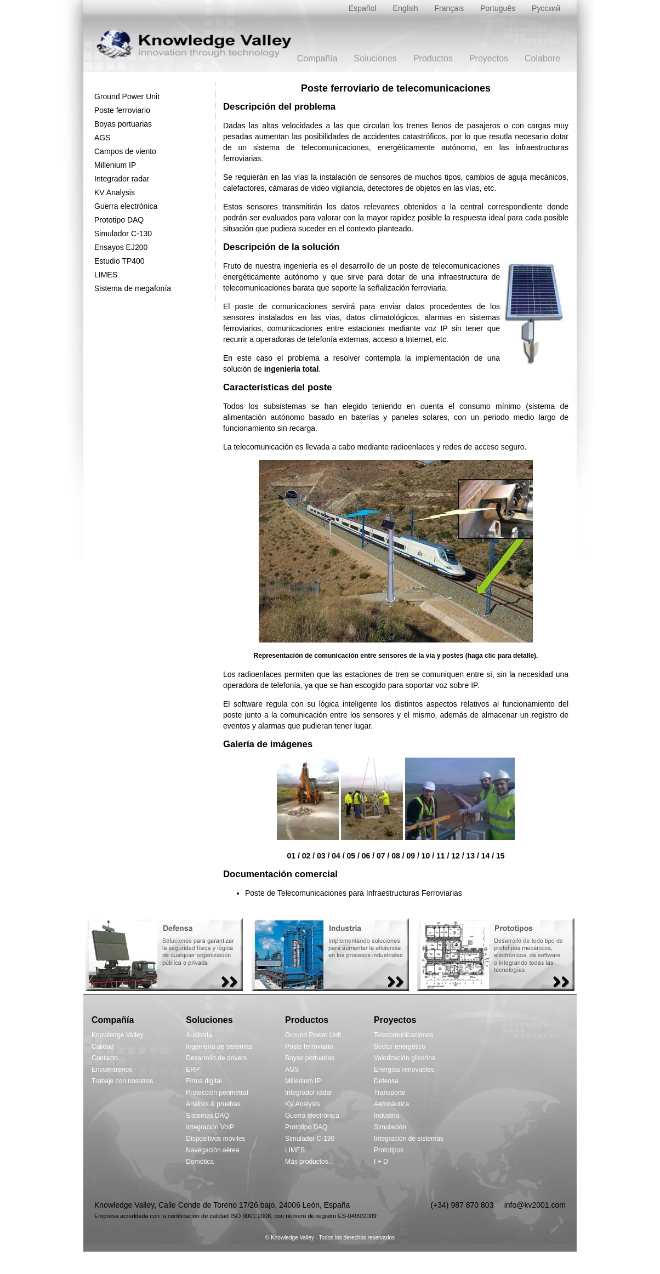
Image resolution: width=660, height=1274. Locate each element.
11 (440, 855)
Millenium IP (115, 165)
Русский (546, 8)
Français (449, 8)
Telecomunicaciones (403, 1035)
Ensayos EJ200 (120, 247)
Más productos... (309, 1161)
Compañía (317, 58)
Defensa (386, 1081)
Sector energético (399, 1046)
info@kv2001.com (535, 1205)
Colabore (542, 58)
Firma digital (203, 1081)
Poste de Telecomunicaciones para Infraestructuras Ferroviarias (353, 893)
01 (291, 855)
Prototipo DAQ (119, 219)
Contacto (105, 1058)
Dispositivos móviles (215, 1138)
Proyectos (488, 58)
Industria (386, 1115)
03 (321, 855)
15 (500, 855)
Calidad (103, 1046)
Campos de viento (125, 151)
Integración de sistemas (408, 1138)
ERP (193, 1069)
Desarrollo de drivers (216, 1058)
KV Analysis (114, 192)
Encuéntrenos (112, 1069)
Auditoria (199, 1035)
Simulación (390, 1127)
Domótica (200, 1161)
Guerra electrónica (125, 206)
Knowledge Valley (118, 1035)
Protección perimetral (217, 1092)
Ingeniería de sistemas (219, 1046)
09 (410, 855)
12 (455, 855)
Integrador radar (121, 178)
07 (381, 855)
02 (306, 855)
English (405, 8)
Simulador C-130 (123, 233)
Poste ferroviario (122, 110)
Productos (433, 58)
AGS (102, 137)
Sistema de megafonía (132, 288)
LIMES (105, 274)
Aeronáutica (391, 1104)
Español (363, 8)
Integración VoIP (210, 1127)
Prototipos (388, 1150)
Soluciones (375, 58)
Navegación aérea (212, 1150)
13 (470, 855)
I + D (381, 1161)
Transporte (390, 1092)
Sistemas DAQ (207, 1115)
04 (336, 855)
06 (366, 855)
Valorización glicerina (405, 1058)
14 (485, 855)
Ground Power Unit (127, 96)
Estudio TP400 (119, 261)
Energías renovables (404, 1069)
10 (426, 855)
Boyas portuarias (123, 124)
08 (395, 855)
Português (497, 8)
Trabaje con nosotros (122, 1081)
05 (350, 855)
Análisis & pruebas (213, 1104)
